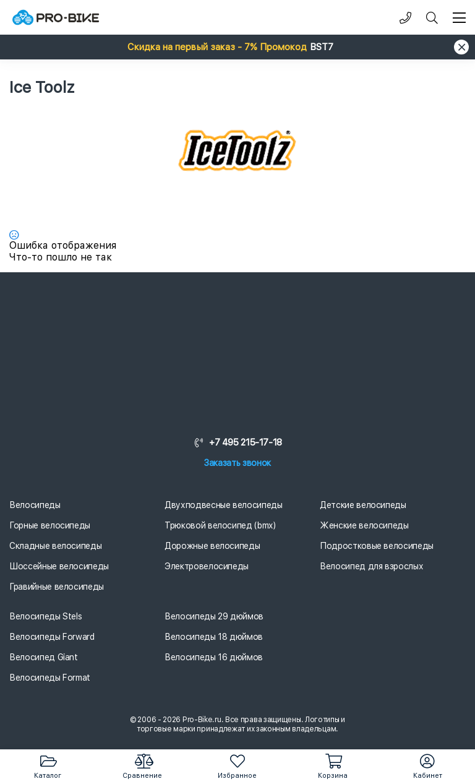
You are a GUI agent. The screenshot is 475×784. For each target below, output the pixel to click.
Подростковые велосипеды (377, 546)
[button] (237, 47)
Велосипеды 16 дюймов (214, 657)
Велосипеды (35, 505)
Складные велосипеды (55, 546)
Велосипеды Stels (45, 616)
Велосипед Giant (43, 657)
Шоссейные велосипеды (59, 566)
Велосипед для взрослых (371, 566)
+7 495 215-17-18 (237, 442)
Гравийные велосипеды (56, 587)
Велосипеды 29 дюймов (214, 616)
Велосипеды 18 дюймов (214, 637)
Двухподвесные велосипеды (224, 505)
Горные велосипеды (49, 525)
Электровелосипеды (207, 566)
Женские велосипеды (364, 525)
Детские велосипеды (363, 505)
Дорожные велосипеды (212, 546)
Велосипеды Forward (52, 637)
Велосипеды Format (49, 678)
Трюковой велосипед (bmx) (220, 525)
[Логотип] (55, 17)
